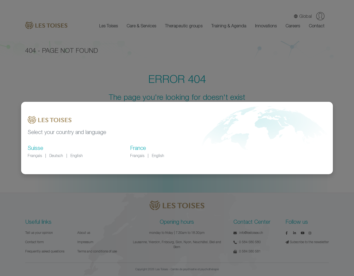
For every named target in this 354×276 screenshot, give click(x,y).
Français (35, 155)
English (76, 155)
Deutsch (56, 155)
